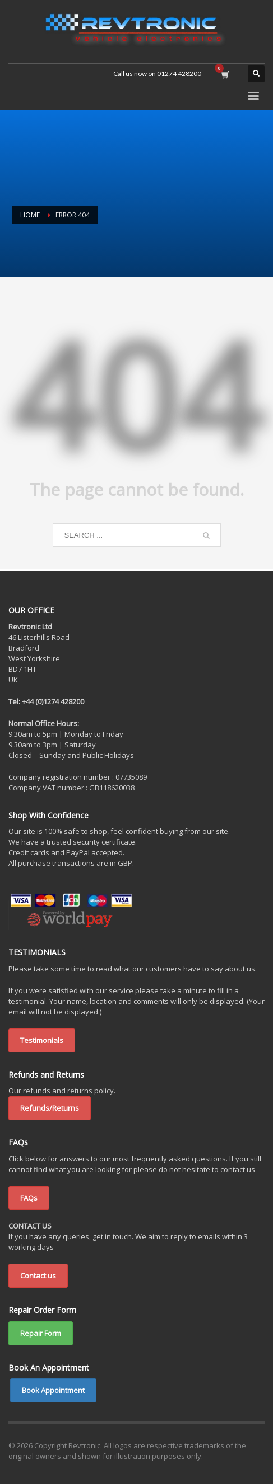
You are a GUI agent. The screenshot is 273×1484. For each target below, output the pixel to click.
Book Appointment (53, 1390)
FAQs (29, 1198)
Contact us (38, 1275)
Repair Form (40, 1333)
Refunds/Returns (49, 1108)
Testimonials (41, 1040)
